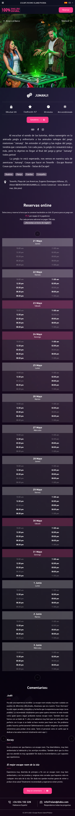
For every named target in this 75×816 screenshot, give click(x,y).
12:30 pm (20, 284)
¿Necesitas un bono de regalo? (37, 223)
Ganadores (37, 120)
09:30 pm (20, 296)
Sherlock (66, 21)
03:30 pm (20, 288)
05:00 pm (55, 319)
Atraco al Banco (11, 21)
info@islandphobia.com (56, 802)
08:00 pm (55, 292)
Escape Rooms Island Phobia (33, 3)
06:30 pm (20, 292)
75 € (27, 216)
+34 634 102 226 (22, 802)
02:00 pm (55, 284)
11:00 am (55, 280)
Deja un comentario (37, 791)
